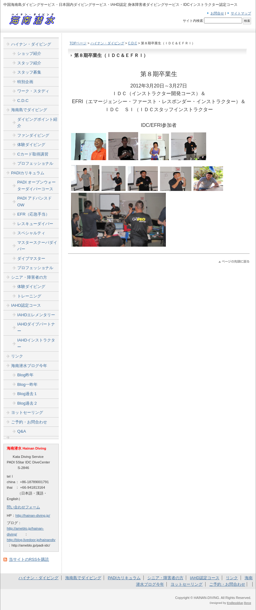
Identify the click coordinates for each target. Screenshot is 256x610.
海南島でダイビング (29, 109)
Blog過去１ (27, 393)
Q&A (21, 431)
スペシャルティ (31, 233)
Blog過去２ (27, 403)
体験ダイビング (31, 144)
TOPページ (78, 43)
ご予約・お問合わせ (29, 422)
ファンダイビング (33, 135)
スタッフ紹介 (29, 63)
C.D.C (132, 43)
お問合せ (217, 13)
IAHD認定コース (26, 305)
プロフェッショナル (35, 163)
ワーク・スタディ (33, 91)
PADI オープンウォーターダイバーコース (36, 185)
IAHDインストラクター (36, 343)
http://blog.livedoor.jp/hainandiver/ (33, 540)
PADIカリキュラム (27, 173)
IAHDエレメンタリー (36, 315)
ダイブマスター (31, 258)
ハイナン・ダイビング (107, 43)
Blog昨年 (25, 375)
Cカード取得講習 (32, 154)
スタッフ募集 (29, 72)
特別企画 (25, 81)
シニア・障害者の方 (29, 277)
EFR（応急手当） (33, 214)
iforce (247, 602)
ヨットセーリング (27, 412)
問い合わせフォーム (23, 507)
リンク (17, 356)
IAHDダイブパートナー (36, 327)
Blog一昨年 (27, 384)
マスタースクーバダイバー (37, 246)
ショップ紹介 (29, 53)
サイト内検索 (193, 20)
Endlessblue (235, 602)
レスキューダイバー (35, 223)
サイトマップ (241, 13)
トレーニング (29, 296)
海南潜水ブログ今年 (29, 365)
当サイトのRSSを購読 (29, 559)
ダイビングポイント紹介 (37, 122)
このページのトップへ (234, 261)
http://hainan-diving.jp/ (32, 515)
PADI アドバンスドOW (34, 201)
